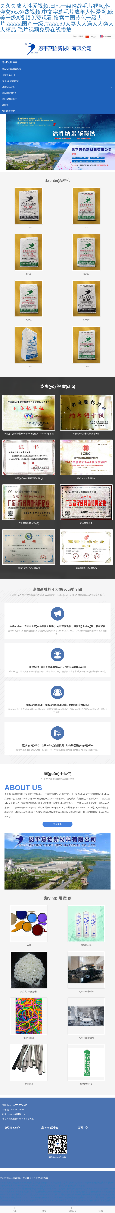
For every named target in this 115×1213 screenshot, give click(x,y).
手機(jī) (43, 1209)
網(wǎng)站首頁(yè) (11, 69)
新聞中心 (6, 105)
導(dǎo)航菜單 (9, 62)
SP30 (28, 274)
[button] (111, 87)
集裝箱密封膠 (86, 1084)
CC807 (86, 320)
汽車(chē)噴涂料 (86, 1038)
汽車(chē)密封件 (86, 991)
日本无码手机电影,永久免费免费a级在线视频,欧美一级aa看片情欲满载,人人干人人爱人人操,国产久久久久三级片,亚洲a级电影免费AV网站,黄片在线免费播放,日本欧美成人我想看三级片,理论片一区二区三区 (57, 1194)
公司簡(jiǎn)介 (8, 75)
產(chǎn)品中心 (9, 87)
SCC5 (86, 274)
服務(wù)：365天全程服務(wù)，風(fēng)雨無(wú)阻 (57, 667)
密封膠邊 (29, 1084)
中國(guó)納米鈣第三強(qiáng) (29, 478)
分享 (14, 1209)
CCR (86, 227)
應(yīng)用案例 (9, 93)
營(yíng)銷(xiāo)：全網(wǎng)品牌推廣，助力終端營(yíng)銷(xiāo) (57, 745)
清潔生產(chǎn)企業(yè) (29, 568)
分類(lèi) (71, 1209)
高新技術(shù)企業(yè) (86, 568)
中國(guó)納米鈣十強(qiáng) (86, 433)
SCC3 (28, 320)
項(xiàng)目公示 (9, 99)
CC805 (86, 366)
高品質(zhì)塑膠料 (28, 991)
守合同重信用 (86, 523)
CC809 (28, 227)
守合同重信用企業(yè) (29, 523)
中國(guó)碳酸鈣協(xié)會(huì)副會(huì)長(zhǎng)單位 (29, 433)
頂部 (100, 1209)
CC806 (28, 366)
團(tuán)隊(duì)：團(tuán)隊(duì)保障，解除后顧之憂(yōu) (57, 705)
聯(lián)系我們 (8, 111)
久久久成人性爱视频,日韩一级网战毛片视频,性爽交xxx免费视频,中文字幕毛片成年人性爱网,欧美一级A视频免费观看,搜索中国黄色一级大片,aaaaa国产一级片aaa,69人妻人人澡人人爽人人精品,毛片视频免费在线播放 (57, 18)
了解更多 (57, 824)
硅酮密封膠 (86, 945)
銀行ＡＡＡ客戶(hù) (86, 478)
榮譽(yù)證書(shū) (10, 81)
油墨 (29, 945)
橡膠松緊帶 (29, 1038)
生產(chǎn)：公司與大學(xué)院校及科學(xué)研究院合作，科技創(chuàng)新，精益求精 (57, 626)
